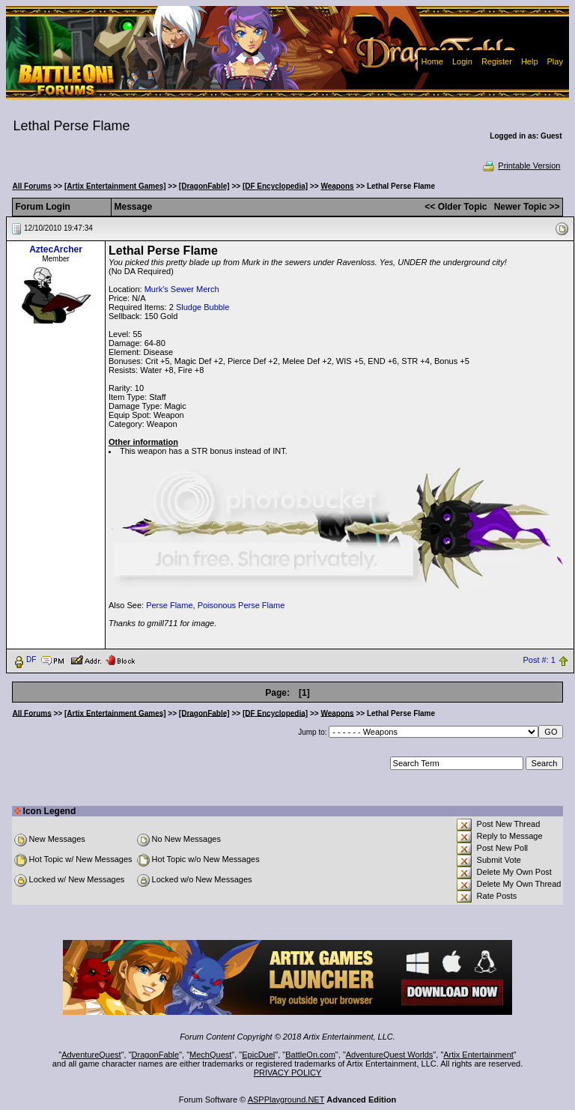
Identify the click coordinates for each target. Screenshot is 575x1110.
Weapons (336, 186)
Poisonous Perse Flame (241, 605)
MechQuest (210, 1054)
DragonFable (156, 1054)
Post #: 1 (539, 659)
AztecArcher (55, 249)
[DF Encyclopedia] (275, 186)
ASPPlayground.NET (286, 1099)
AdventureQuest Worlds (389, 1054)
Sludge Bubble (203, 307)
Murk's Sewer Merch (181, 289)
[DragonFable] (204, 186)
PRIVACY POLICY (288, 1072)
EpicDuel (258, 1054)
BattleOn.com (310, 1054)
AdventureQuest (91, 1054)
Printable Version (520, 165)
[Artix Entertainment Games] (115, 186)
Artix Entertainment (478, 1054)
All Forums (32, 186)
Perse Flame (169, 605)
